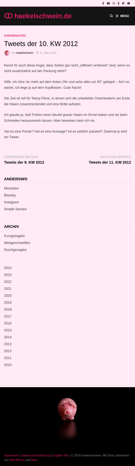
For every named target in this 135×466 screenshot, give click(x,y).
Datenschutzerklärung (36, 455)
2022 (8, 282)
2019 (8, 302)
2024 (8, 268)
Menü (122, 16)
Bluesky (10, 195)
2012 (8, 351)
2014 (8, 337)
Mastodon (11, 188)
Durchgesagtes (15, 250)
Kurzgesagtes (15, 35)
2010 (8, 365)
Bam (34, 460)
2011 (8, 358)
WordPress (17, 460)
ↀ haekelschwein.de (38, 16)
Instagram (11, 202)
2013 (8, 344)
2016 (8, 323)
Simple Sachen (15, 209)
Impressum (11, 455)
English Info (61, 455)
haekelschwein (24, 52)
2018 (8, 309)
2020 (8, 295)
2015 (8, 330)
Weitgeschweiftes (17, 243)
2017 (8, 316)
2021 (8, 289)
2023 (8, 275)
